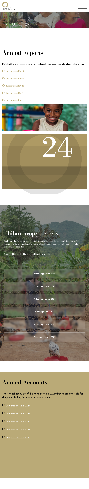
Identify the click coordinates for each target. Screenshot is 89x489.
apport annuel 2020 (15, 100)
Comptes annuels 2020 (18, 437)
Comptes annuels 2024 (18, 405)
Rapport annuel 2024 (15, 71)
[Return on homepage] (9, 5)
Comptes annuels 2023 (18, 413)
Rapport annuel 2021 (15, 93)
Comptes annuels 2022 (18, 421)
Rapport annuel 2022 (15, 85)
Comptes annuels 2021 (18, 429)
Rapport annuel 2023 (15, 78)
